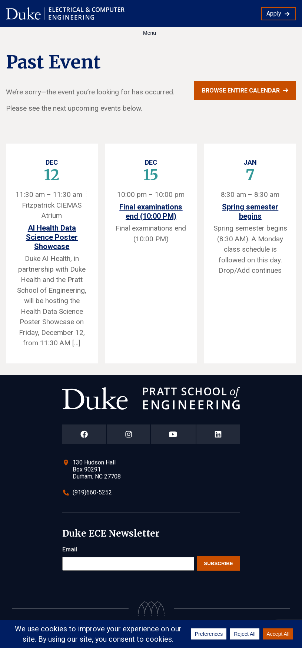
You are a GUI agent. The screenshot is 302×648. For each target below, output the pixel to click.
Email (69, 549)
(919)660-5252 (92, 492)
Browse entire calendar (241, 90)
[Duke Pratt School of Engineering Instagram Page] (128, 434)
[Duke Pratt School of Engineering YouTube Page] (173, 434)
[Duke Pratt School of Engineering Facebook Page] (84, 434)
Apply (273, 13)
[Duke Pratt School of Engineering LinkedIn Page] (218, 434)
